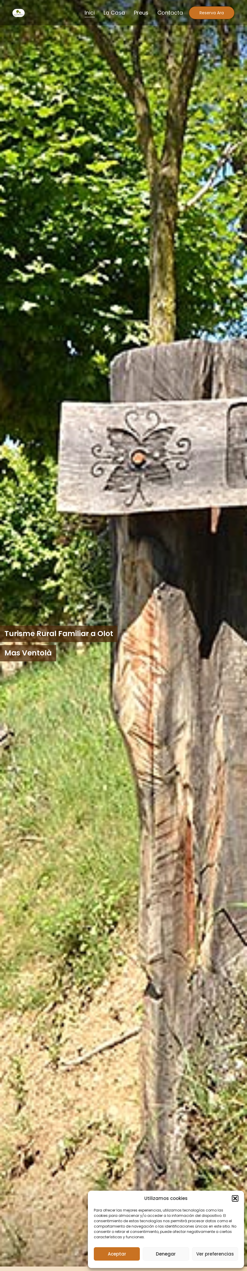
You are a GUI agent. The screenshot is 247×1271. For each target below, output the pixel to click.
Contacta (170, 12)
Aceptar (117, 1254)
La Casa (114, 12)
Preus (141, 12)
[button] (235, 1198)
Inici (90, 12)
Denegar (166, 1254)
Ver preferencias (215, 1254)
